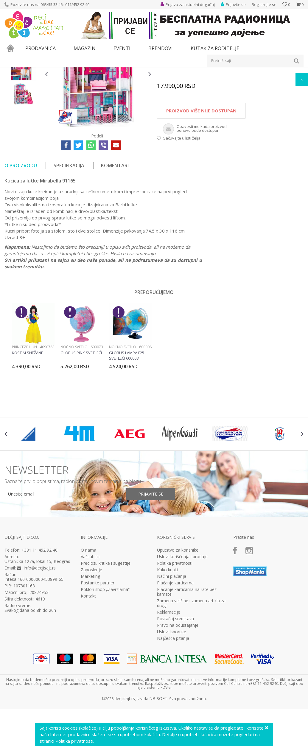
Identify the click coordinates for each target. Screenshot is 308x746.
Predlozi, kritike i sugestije (105, 630)
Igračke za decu (57, 71)
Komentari (115, 233)
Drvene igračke (152, 71)
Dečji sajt (12, 71)
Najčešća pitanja (173, 705)
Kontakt (88, 663)
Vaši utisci (90, 624)
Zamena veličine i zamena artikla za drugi (191, 670)
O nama (88, 617)
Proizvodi (32, 71)
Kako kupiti (167, 637)
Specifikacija (69, 233)
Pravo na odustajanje (177, 692)
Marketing (90, 643)
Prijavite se (150, 561)
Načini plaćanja (171, 643)
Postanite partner (97, 650)
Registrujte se (264, 4)
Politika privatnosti (174, 630)
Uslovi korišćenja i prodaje (182, 624)
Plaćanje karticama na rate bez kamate (187, 659)
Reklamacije (168, 679)
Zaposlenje (91, 637)
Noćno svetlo (74, 414)
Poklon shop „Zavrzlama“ (105, 656)
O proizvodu (20, 233)
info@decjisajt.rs (40, 635)
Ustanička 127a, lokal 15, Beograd (37, 629)
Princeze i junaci (26, 414)
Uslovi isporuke (171, 699)
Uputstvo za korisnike (177, 617)
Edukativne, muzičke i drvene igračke (105, 71)
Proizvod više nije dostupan (201, 178)
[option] (23, 110)
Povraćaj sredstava (175, 686)
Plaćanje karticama (175, 650)
